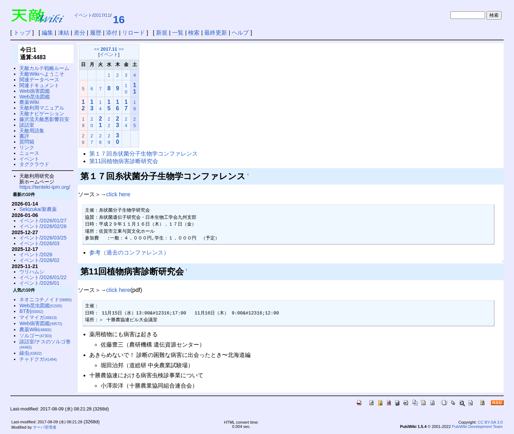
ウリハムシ (31, 271)
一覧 (177, 33)
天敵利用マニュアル (41, 108)
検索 (194, 33)
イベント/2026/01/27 (42, 220)
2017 (99, 15)
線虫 (30, 353)
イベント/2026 (35, 254)
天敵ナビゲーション (41, 113)
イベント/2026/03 (39, 243)
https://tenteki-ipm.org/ (44, 187)
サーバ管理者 (44, 427)
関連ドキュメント (39, 85)
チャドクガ (38, 359)
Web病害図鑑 (34, 91)
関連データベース (39, 79)
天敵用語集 (31, 130)
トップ (22, 33)
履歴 (95, 33)
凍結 (63, 33)
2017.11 (109, 49)
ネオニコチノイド (45, 299)
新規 (161, 33)
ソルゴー (35, 335)
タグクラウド (34, 164)
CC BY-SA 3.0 (490, 422)
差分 (79, 33)
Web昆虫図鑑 (34, 97)
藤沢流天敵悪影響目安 (44, 119)
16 (119, 19)
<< (96, 49)
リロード (133, 33)
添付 (111, 33)
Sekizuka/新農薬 (37, 209)
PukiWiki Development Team (477, 426)
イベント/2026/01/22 (42, 277)
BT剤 (31, 311)
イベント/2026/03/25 (42, 238)
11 (107, 15)
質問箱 (26, 142)
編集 (47, 33)
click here (118, 194)
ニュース (29, 153)
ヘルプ (240, 33)
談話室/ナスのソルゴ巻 (45, 344)
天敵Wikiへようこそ (41, 74)
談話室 (26, 125)
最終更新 (215, 33)
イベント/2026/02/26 (42, 226)
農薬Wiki (29, 102)
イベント (83, 15)
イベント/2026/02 (39, 260)
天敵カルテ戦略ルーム (44, 68)
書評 (24, 136)
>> (121, 49)
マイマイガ (38, 317)
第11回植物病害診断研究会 (123, 161)
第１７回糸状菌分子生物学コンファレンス (143, 154)
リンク (26, 147)
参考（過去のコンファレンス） (129, 252)
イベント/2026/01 (39, 283)
